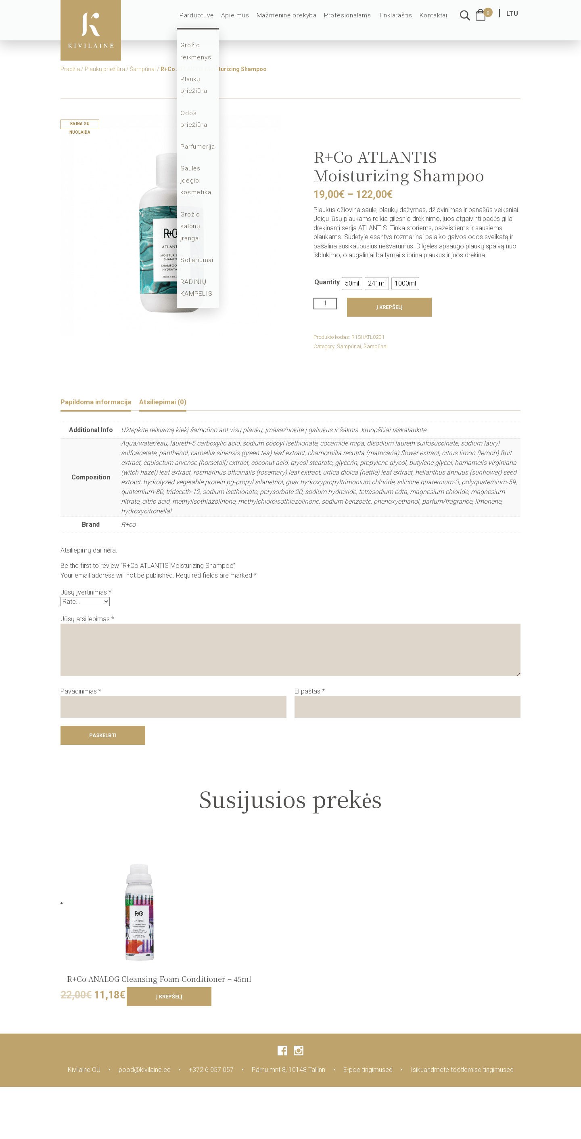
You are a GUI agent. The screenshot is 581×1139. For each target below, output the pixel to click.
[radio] (352, 283)
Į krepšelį (389, 307)
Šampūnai (143, 69)
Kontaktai (434, 21)
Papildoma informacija (102, 402)
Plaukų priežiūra (105, 69)
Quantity (327, 282)
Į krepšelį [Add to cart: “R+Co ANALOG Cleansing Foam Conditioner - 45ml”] (169, 998)
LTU (512, 19)
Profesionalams (350, 21)
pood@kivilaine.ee (145, 1071)
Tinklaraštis (396, 21)
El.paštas (310, 692)
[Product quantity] (325, 303)
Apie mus (245, 21)
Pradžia (70, 69)
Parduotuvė (208, 21)
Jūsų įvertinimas (86, 593)
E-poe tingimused (368, 1071)
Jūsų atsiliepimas (87, 620)
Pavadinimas (81, 692)
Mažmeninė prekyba (293, 21)
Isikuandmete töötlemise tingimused (462, 1071)
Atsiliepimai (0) (179, 402)
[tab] (102, 403)
